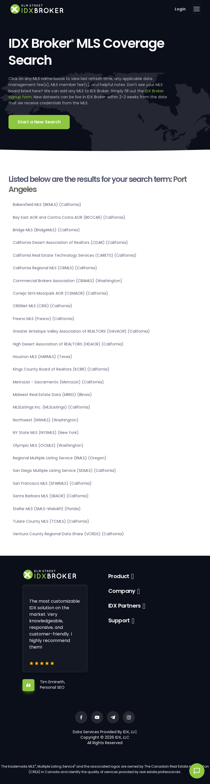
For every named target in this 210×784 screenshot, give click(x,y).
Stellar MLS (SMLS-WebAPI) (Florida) (47, 508)
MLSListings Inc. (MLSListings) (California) (51, 407)
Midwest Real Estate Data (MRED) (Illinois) (52, 394)
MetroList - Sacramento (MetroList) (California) (58, 382)
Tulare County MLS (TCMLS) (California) (51, 521)
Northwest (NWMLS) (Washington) (45, 420)
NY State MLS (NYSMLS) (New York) (46, 432)
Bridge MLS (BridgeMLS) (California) (46, 230)
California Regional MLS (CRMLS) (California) (55, 268)
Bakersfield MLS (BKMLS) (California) (47, 204)
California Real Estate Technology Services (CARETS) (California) (74, 255)
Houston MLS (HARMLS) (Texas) (42, 356)
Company (121, 591)
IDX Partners (124, 606)
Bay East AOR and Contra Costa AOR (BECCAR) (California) (69, 217)
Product (118, 576)
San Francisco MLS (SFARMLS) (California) (52, 483)
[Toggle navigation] (196, 9)
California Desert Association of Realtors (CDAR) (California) (70, 242)
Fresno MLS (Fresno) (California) (43, 318)
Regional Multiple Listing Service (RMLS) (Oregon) (59, 458)
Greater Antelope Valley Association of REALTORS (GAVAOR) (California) (81, 331)
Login (180, 9)
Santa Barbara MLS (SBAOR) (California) (51, 496)
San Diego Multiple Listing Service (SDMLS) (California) (64, 470)
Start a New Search (39, 122)
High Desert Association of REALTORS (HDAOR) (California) (68, 344)
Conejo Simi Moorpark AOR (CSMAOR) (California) (60, 293)
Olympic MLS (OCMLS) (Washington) (48, 445)
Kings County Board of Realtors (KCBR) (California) (61, 369)
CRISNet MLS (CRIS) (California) (42, 306)
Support (119, 620)
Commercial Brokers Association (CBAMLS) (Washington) (67, 280)
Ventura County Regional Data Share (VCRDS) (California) (68, 534)
